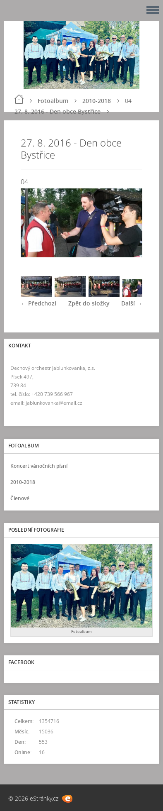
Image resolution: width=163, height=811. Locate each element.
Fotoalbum (53, 101)
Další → (131, 303)
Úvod (19, 99)
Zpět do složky (89, 303)
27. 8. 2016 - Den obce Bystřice (57, 111)
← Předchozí (38, 303)
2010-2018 (96, 101)
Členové (19, 498)
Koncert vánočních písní (38, 465)
